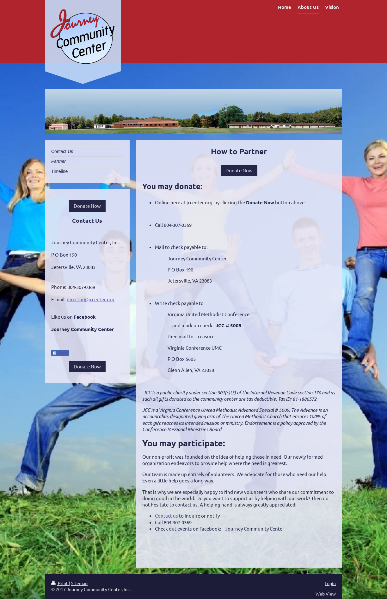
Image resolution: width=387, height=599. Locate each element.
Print (60, 583)
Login (330, 583)
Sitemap (79, 583)
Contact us (166, 516)
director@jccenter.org (90, 299)
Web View (326, 593)
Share (60, 353)
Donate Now (239, 170)
